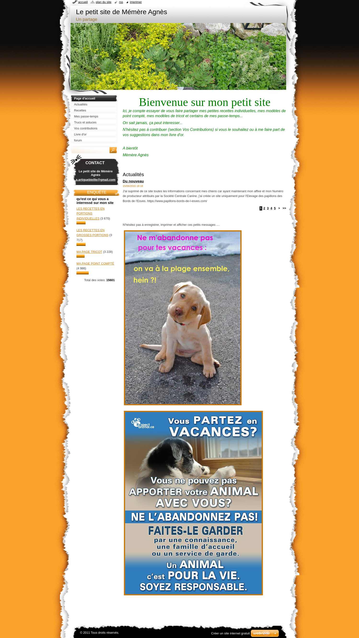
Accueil (83, 2)
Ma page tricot (89, 252)
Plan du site (103, 2)
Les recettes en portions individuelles (90, 213)
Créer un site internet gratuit (230, 633)
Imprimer (136, 2)
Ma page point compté (95, 263)
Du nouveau (133, 181)
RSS (121, 2)
